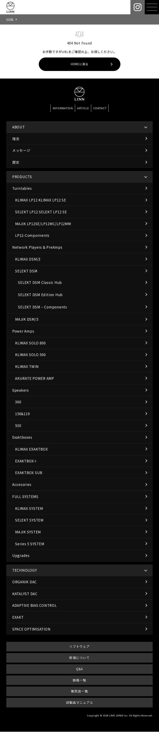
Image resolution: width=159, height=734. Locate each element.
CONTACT (99, 108)
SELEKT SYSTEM (29, 520)
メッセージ (21, 150)
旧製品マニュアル (79, 704)
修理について (79, 658)
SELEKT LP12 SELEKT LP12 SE (41, 212)
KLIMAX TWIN (27, 366)
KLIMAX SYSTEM (29, 508)
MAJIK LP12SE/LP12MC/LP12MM (43, 224)
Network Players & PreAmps (37, 247)
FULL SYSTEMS (25, 496)
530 (18, 425)
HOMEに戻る (79, 64)
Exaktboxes (22, 437)
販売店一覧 (79, 693)
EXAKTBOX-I (25, 461)
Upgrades (21, 555)
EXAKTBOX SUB (28, 472)
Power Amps (23, 331)
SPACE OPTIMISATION (31, 629)
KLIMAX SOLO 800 (30, 343)
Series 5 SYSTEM (29, 544)
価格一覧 (79, 681)
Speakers (20, 390)
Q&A (79, 670)
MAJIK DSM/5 (26, 319)
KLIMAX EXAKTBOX (31, 449)
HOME (10, 19)
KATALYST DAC (25, 593)
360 (18, 402)
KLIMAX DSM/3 (27, 259)
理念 (16, 139)
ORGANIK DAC (24, 582)
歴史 (16, 162)
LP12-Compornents (32, 235)
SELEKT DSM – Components (42, 307)
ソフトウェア (79, 647)
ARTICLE (83, 108)
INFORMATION (63, 108)
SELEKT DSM (26, 271)
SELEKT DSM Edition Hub (40, 295)
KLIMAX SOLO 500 (30, 354)
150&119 (22, 414)
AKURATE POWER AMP (34, 378)
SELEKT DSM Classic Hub (40, 282)
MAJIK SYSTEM (28, 532)
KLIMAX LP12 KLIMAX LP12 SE (40, 200)
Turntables (22, 188)
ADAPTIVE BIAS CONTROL (34, 605)
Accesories (21, 484)
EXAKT (18, 617)
